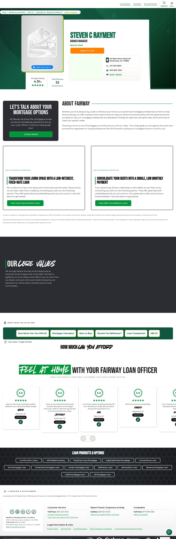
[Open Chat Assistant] (169, 532)
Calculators (137, 4)
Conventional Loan (147, 460)
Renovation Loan (129, 467)
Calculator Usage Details (20, 342)
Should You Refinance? (109, 333)
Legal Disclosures (80, 529)
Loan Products (125, 4)
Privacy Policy (52, 529)
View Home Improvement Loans (25, 203)
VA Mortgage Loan (102, 474)
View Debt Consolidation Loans (113, 203)
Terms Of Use (66, 529)
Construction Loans (29, 460)
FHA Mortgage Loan (17, 467)
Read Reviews (57, 86)
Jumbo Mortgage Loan (79, 467)
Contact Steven (31, 134)
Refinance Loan (105, 467)
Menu (172, 6)
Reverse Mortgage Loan (157, 467)
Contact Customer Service (58, 514)
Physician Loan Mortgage (85, 460)
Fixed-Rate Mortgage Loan (47, 467)
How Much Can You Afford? (32, 333)
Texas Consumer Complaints (101, 529)
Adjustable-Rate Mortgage (118, 460)
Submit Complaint (140, 514)
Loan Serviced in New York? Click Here (63, 517)
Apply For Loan (87, 51)
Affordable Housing (56, 460)
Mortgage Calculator (63, 333)
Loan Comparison (136, 333)
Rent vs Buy (85, 333)
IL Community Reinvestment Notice (128, 529)
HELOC (154, 333)
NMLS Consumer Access (15, 527)
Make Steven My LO (43, 67)
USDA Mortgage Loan (75, 474)
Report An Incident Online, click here (105, 514)
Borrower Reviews (150, 4)
